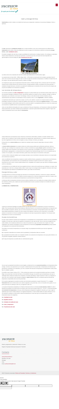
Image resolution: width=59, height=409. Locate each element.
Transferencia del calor (9, 306)
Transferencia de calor (26, 57)
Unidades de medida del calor (11, 302)
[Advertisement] (29, 36)
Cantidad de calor (13, 51)
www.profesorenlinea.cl (7, 356)
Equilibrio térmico (8, 299)
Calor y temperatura (8, 304)
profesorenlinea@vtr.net (10, 363)
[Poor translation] (5, 383)
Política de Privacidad (20, 373)
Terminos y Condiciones (31, 373)
